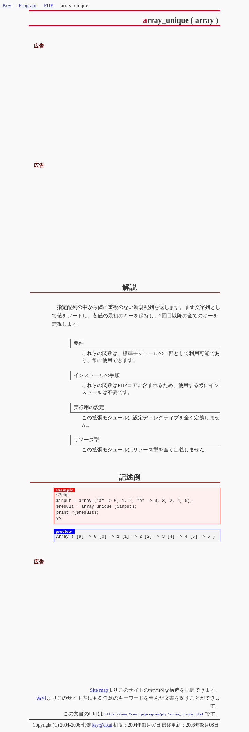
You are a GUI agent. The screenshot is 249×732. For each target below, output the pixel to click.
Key (7, 5)
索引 (41, 698)
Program (27, 5)
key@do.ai (102, 724)
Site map (99, 690)
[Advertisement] (125, 98)
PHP (48, 5)
